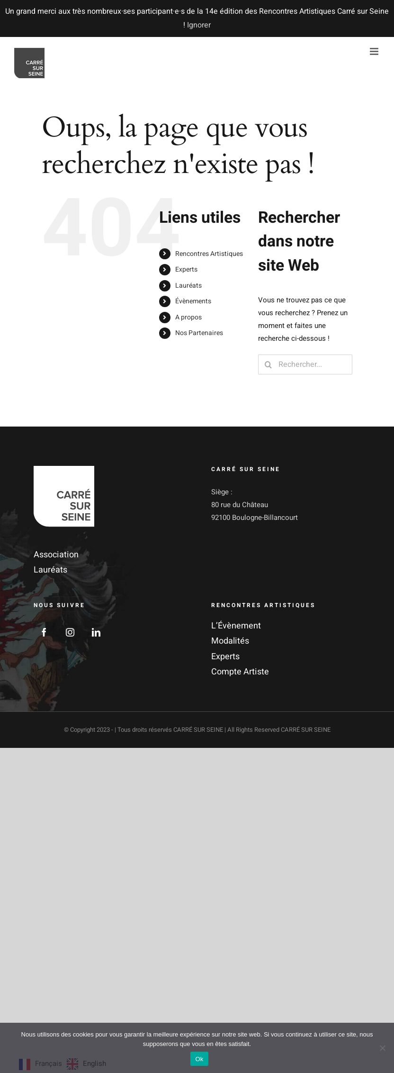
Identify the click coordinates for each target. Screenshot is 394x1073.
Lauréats (188, 286)
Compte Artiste (240, 671)
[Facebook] (44, 632)
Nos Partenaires (199, 333)
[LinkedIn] (96, 632)
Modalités (230, 641)
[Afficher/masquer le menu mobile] (375, 51)
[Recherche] (268, 364)
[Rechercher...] (305, 364)
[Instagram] (70, 632)
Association (56, 554)
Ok (199, 1059)
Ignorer (199, 25)
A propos (188, 317)
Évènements (193, 301)
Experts (186, 269)
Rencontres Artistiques (209, 254)
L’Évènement (236, 625)
